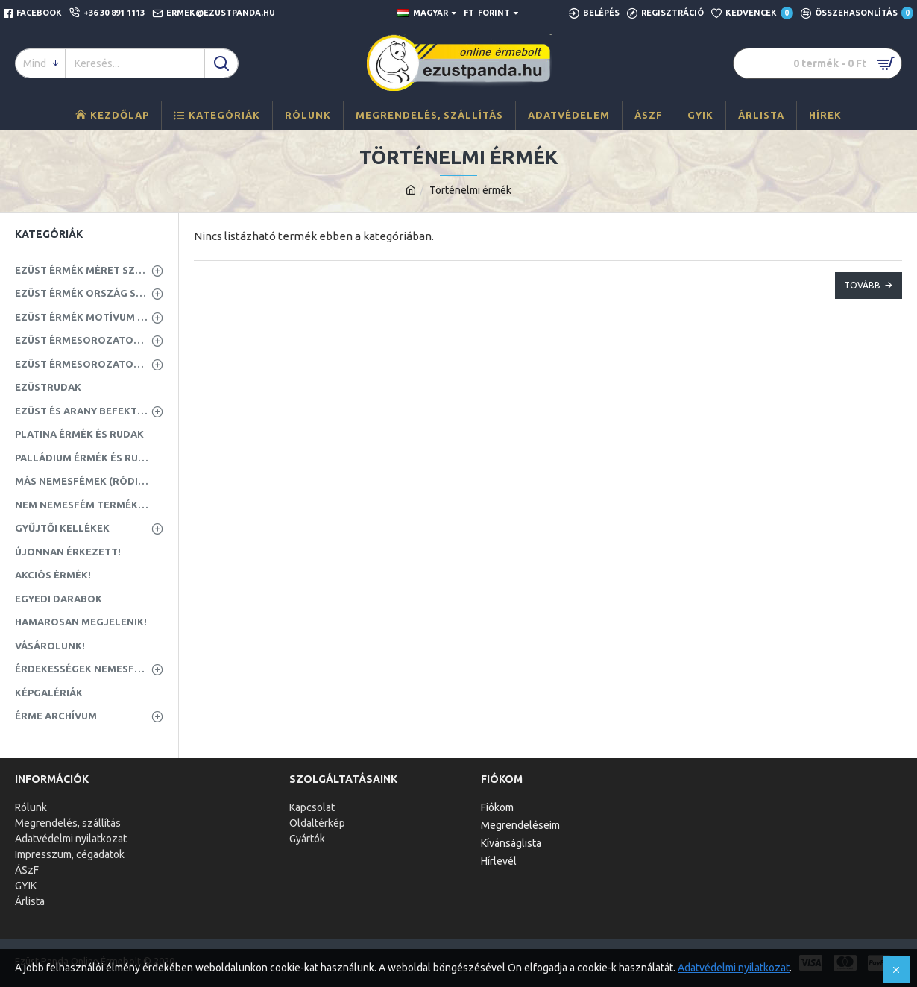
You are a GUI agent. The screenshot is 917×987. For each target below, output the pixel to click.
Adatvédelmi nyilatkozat (734, 968)
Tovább (862, 285)
